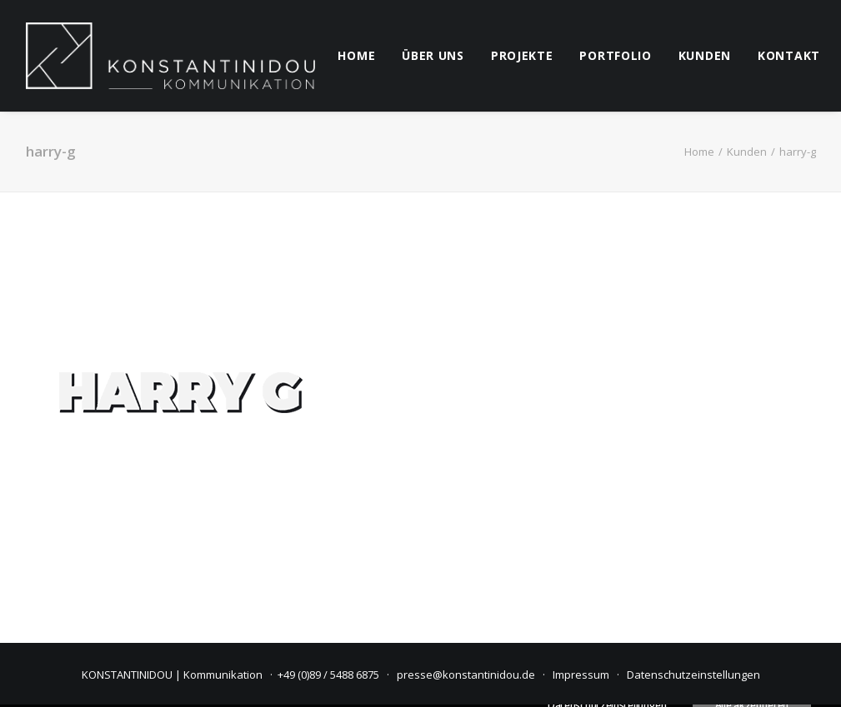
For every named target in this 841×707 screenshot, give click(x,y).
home (356, 55)
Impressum (581, 674)
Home (699, 151)
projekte (522, 55)
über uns (433, 55)
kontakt (789, 55)
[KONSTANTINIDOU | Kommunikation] (171, 55)
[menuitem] (356, 56)
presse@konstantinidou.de (466, 674)
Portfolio (615, 55)
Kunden (747, 151)
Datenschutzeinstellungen (693, 674)
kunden (704, 55)
